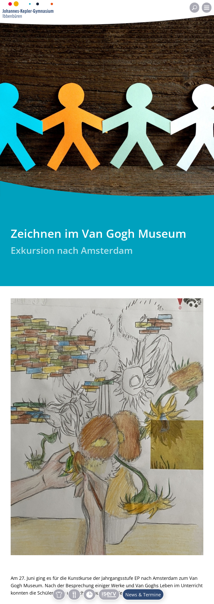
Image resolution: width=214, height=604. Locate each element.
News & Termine (143, 595)
